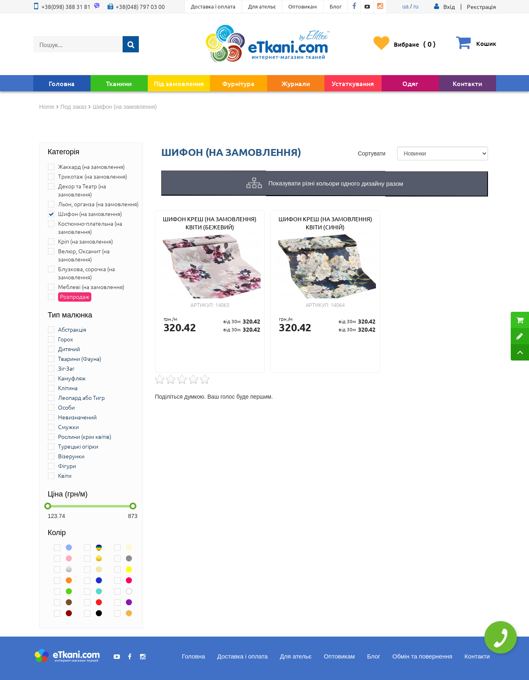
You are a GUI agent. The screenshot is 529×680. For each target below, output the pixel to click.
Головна (62, 83)
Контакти (467, 83)
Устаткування (353, 83)
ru (415, 6)
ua (405, 6)
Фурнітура (238, 83)
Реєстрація (481, 6)
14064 (337, 305)
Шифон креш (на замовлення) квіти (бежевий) (210, 223)
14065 (222, 305)
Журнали (295, 83)
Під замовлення (179, 83)
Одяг (410, 83)
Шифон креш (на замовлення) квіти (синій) (325, 223)
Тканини (119, 83)
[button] (449, 6)
